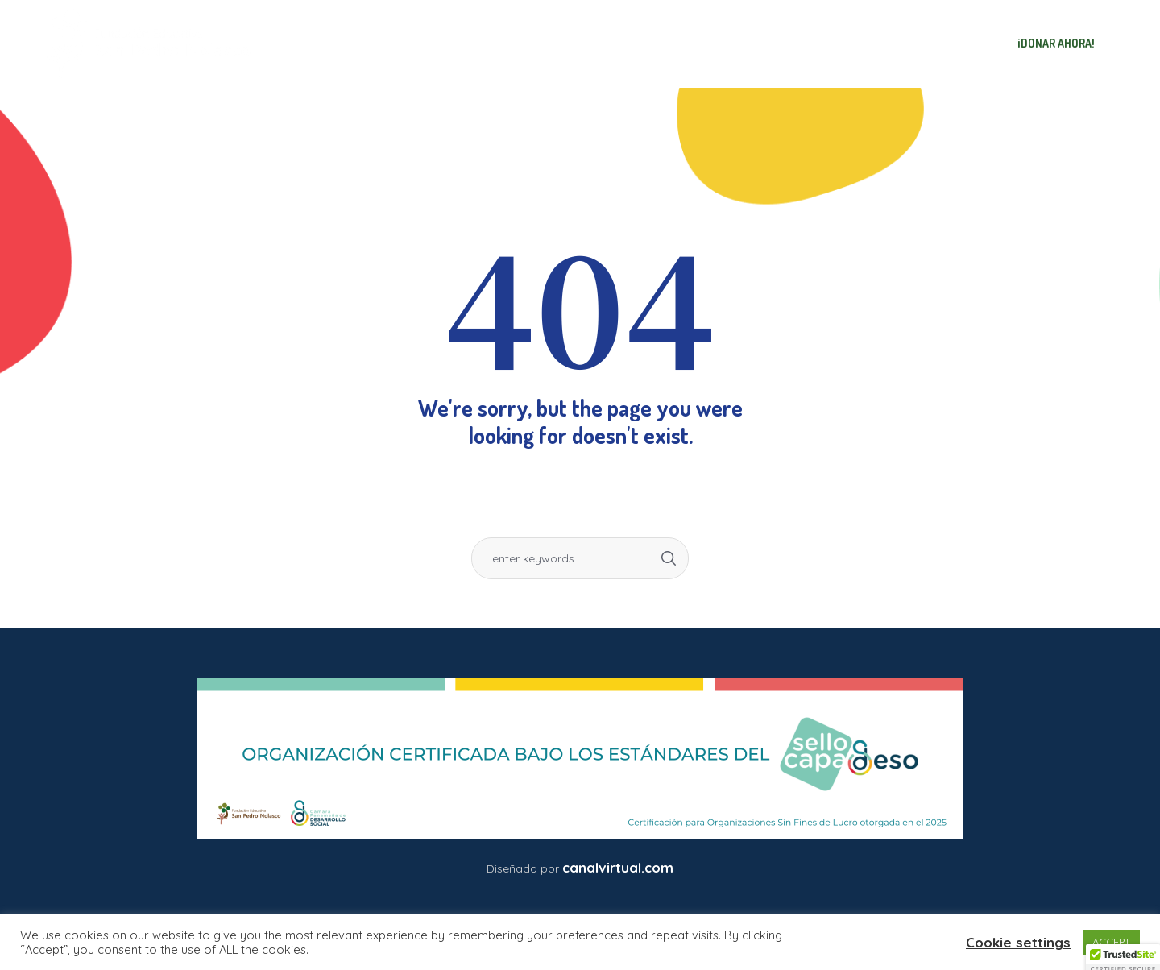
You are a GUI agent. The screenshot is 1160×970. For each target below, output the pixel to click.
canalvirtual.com (617, 867)
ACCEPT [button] (1111, 941)
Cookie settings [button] (1018, 942)
